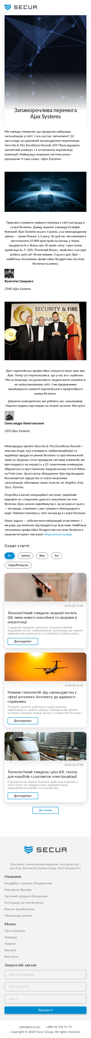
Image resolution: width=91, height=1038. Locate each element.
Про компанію (15, 930)
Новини (10, 943)
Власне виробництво (19, 909)
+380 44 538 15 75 (59, 1027)
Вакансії (10, 950)
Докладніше (23, 641)
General (25, 555)
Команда (11, 937)
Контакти (11, 956)
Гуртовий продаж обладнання (26, 896)
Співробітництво (18, 565)
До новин (45, 810)
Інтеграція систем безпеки (24, 902)
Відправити (45, 1010)
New (42, 555)
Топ (56, 555)
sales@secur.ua (29, 1027)
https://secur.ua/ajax (58, 534)
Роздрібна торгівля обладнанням (28, 883)
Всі (9, 555)
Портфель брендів (18, 889)
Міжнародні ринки (18, 915)
